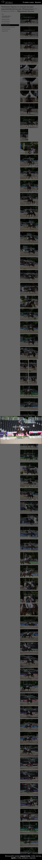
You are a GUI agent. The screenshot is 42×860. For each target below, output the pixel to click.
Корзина (38, 2)
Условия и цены (28, 2)
